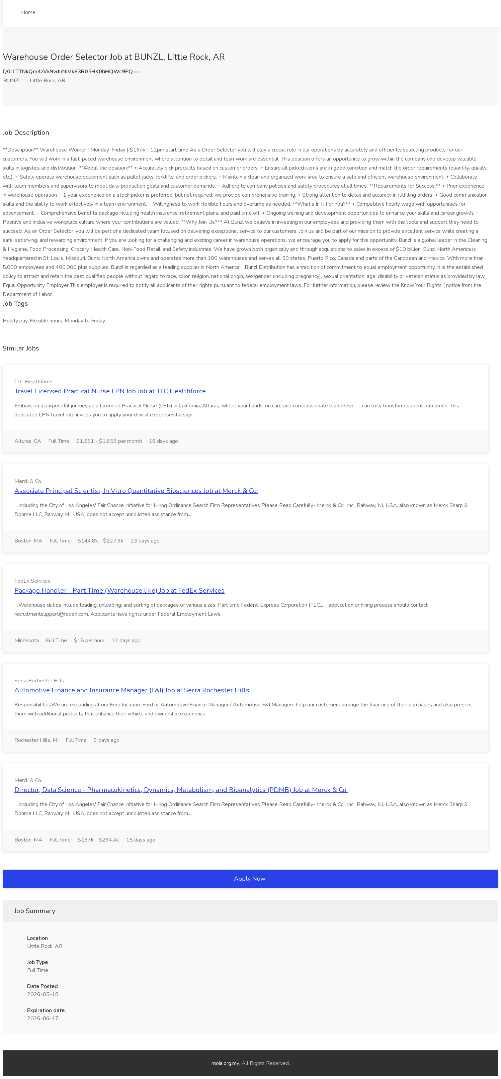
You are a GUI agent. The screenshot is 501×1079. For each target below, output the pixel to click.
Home (28, 12)
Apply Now (249, 879)
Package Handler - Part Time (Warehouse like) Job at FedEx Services (119, 590)
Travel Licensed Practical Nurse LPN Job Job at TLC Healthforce (110, 391)
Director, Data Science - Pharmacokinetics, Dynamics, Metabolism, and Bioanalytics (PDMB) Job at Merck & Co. (181, 789)
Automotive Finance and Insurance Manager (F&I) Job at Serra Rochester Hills (131, 690)
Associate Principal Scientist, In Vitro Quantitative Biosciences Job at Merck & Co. (136, 490)
